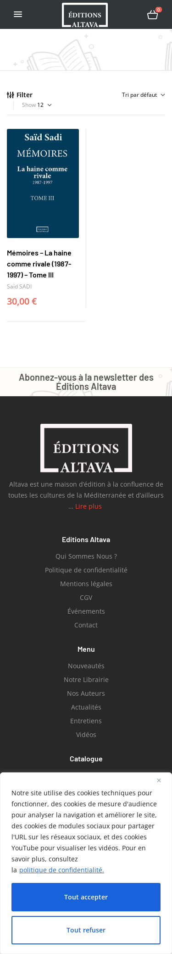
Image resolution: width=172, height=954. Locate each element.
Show (29, 105)
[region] (86, 863)
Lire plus (89, 506)
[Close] (162, 780)
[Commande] (119, 94)
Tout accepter (86, 897)
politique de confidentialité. (61, 869)
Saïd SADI (19, 286)
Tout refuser (86, 930)
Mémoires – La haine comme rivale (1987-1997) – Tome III (39, 263)
